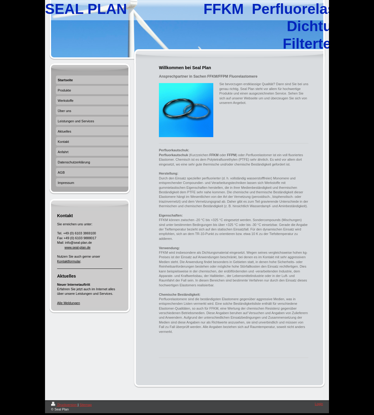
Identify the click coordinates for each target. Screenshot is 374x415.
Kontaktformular (68, 261)
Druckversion (64, 405)
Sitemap (85, 405)
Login (319, 404)
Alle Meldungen (68, 303)
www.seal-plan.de (77, 247)
